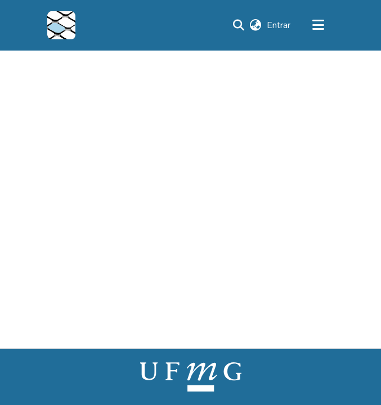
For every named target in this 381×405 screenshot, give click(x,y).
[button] (61, 25)
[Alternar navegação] (318, 25)
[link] (190, 376)
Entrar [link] (279, 25)
